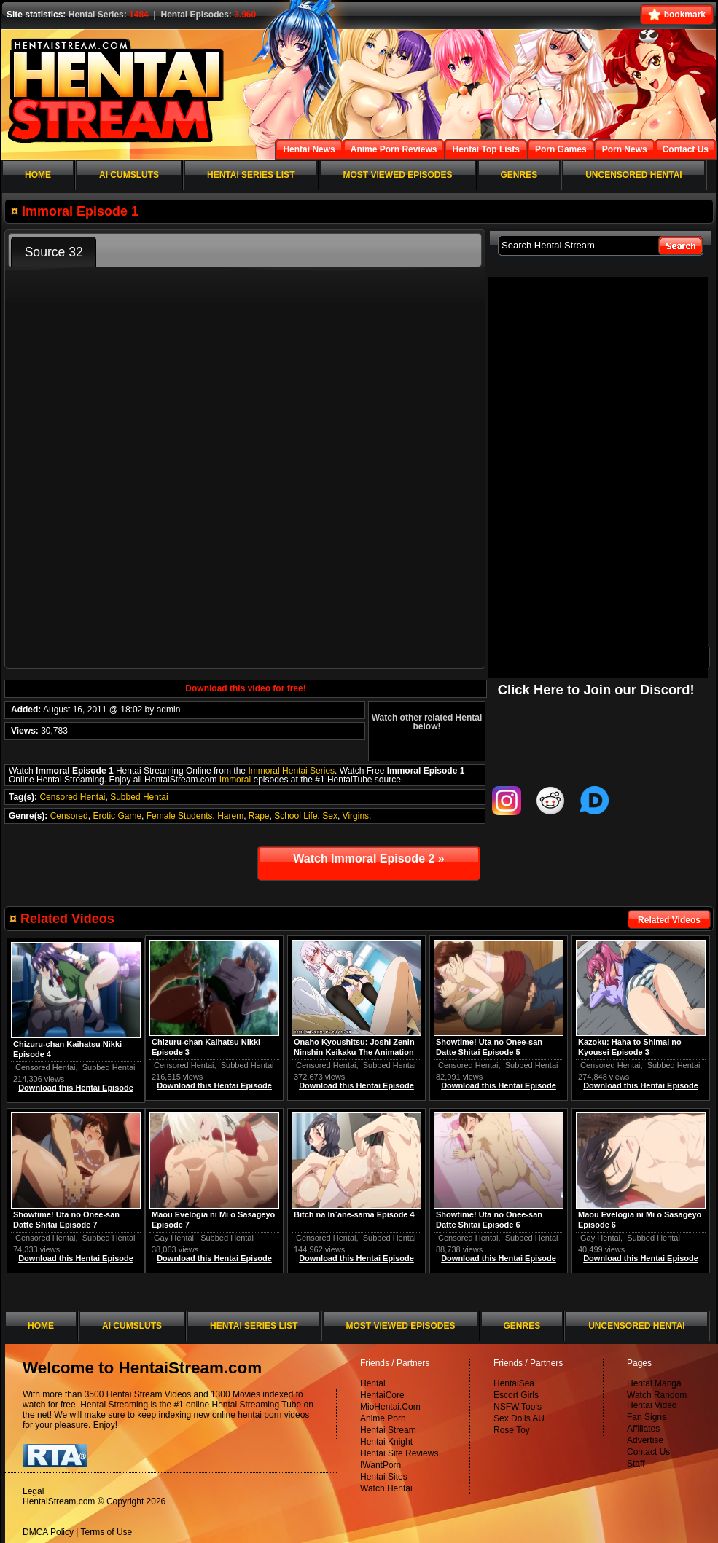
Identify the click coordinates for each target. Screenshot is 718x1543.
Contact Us (648, 1452)
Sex (329, 816)
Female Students (180, 816)
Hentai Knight (386, 1442)
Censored (69, 816)
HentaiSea (513, 1383)
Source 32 (54, 252)
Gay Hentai (600, 1237)
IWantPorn (380, 1465)
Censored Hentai (72, 797)
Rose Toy (511, 1430)
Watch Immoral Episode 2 (368, 858)
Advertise (645, 1440)
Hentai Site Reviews (399, 1453)
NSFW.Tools (517, 1407)
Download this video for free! (245, 688)
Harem (230, 816)
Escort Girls (516, 1395)
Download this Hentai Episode (640, 1085)
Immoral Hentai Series (291, 771)
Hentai (373, 1383)
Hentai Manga (654, 1383)
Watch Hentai (386, 1488)
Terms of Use (107, 1532)
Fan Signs (646, 1417)
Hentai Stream (388, 1430)
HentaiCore (382, 1395)
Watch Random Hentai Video (657, 1400)
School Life (295, 816)
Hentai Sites (383, 1477)
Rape (259, 816)
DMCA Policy (48, 1532)
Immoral (235, 779)
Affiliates (643, 1429)
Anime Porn (383, 1418)
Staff (635, 1463)
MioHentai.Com (390, 1407)
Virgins (356, 816)
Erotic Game (117, 816)
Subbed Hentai (139, 797)
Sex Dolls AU (519, 1418)
